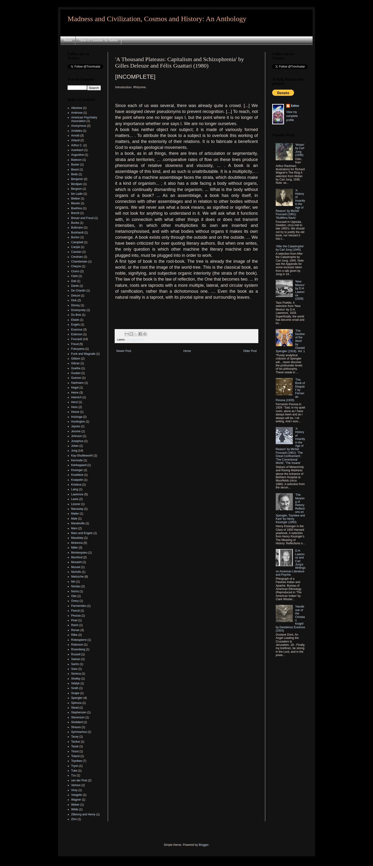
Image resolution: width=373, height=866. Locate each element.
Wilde (74, 809)
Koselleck (77, 475)
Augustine (77, 154)
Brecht (75, 213)
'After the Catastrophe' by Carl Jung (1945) (290, 248)
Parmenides (78, 606)
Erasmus (76, 329)
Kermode (77, 460)
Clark (74, 276)
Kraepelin (77, 480)
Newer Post (123, 351)
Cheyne (76, 266)
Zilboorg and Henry (83, 814)
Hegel (75, 387)
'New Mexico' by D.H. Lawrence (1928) (300, 290)
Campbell (77, 242)
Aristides (76, 130)
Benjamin (77, 179)
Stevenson (78, 717)
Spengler (77, 698)
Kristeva (76, 484)
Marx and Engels (82, 533)
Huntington (78, 421)
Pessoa (76, 615)
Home (68, 40)
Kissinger (77, 470)
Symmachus (79, 732)
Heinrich (76, 397)
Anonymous (78, 125)
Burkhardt (77, 232)
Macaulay (77, 509)
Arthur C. (77, 145)
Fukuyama (77, 348)
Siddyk (75, 683)
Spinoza (76, 703)
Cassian (76, 251)
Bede (74, 174)
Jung (74, 450)
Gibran (75, 363)
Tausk (75, 746)
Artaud (75, 140)
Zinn (74, 819)
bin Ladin (77, 193)
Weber (75, 804)
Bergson (76, 188)
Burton (75, 237)
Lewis (75, 499)
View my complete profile (292, 116)
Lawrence (77, 494)
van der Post (79, 780)
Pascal (75, 610)
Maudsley (77, 538)
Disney (75, 305)
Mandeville (78, 523)
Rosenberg (78, 649)
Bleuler (75, 203)
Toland (75, 756)
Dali (73, 281)
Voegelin (76, 795)
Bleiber (75, 198)
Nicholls (76, 572)
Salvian (75, 659)
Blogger (203, 845)
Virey (74, 790)
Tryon (74, 766)
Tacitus (75, 741)
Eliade (75, 319)
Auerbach (77, 150)
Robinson (77, 644)
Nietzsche (77, 576)
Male (74, 518)
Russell (75, 654)
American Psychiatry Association (84, 119)
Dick (74, 300)
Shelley (75, 678)
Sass (74, 669)
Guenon (76, 377)
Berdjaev (76, 184)
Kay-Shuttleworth (82, 455)
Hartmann (77, 382)
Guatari (139, 339)
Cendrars (77, 256)
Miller (74, 547)
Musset (75, 567)
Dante (75, 285)
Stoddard (77, 722)
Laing (74, 489)
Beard (75, 169)
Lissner (75, 504)
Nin (73, 581)
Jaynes (75, 426)
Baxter (75, 164)
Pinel (74, 620)
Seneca (76, 673)
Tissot (75, 751)
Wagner (76, 799)
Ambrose (77, 112)
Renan (75, 630)
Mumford (76, 557)
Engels (75, 324)
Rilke (74, 635)
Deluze (130, 339)
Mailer (75, 513)
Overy (75, 601)
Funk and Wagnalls (83, 353)
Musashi (76, 562)
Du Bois (76, 314)
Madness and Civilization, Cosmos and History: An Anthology (157, 19)
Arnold (75, 135)
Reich (75, 625)
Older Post (250, 351)
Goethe (75, 368)
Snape (75, 693)
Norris (75, 591)
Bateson (76, 159)
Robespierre (79, 640)
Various (76, 785)
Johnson (76, 436)
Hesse (75, 412)
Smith (75, 688)
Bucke (75, 222)
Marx (74, 528)
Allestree (76, 108)
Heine (75, 392)
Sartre (75, 664)
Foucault (76, 339)
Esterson (76, 334)
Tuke (74, 770)
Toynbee (76, 761)
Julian (75, 446)
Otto (74, 596)
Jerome (76, 431)
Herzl (74, 402)
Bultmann (77, 227)
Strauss (76, 727)
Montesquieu (79, 552)
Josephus (77, 441)
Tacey (75, 736)
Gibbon (75, 358)
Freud (75, 344)
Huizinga (76, 416)
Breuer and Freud (82, 218)
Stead (75, 707)
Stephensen (78, 712)
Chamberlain (79, 261)
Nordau (75, 586)
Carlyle (75, 247)
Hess (74, 407)
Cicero (75, 271)
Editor (295, 105)
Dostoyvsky (78, 310)
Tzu (73, 775)
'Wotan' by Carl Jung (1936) (299, 150)
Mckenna (77, 543)
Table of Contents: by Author (98, 40)
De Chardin (78, 290)
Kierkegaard (79, 465)
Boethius (76, 208)
